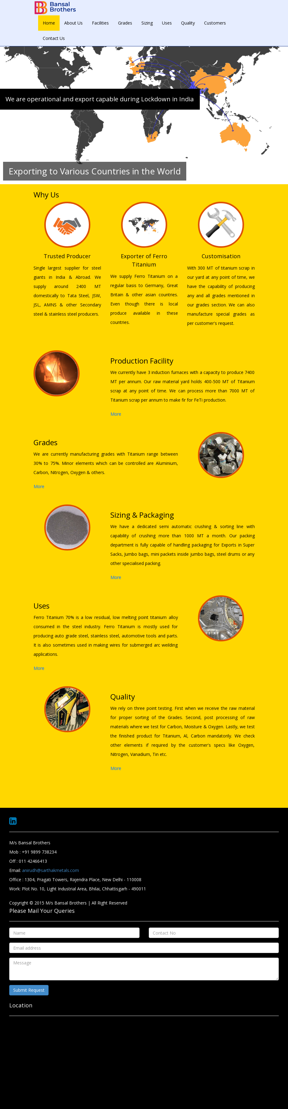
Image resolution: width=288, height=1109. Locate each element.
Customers (215, 23)
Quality (188, 23)
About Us (73, 23)
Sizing (147, 23)
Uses (167, 23)
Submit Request (29, 990)
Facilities (100, 23)
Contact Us (54, 38)
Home (49, 23)
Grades (125, 23)
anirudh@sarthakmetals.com (50, 870)
